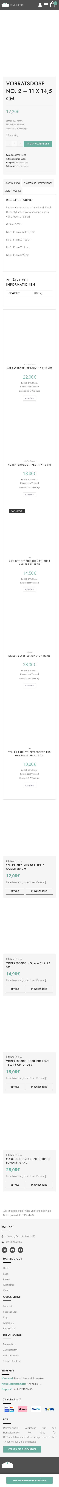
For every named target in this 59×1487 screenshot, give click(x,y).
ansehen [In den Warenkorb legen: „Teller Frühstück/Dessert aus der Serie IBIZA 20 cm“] (29, 785)
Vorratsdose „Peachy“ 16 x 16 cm (29, 368)
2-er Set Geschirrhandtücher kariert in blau (29, 563)
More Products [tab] (13, 191)
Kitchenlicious (22, 162)
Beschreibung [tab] (12, 183)
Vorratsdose (22, 166)
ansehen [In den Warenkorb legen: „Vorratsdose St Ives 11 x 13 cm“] (29, 494)
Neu (29, 557)
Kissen (29, 652)
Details (15, 891)
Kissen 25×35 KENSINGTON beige (29, 656)
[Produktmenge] (14, 144)
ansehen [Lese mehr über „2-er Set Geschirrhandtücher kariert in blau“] (29, 589)
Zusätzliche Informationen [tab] (37, 183)
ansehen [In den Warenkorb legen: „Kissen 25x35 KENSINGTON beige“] (29, 685)
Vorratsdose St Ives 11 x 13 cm (29, 465)
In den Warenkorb (38, 143)
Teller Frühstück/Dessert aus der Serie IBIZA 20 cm (29, 754)
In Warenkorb (39, 891)
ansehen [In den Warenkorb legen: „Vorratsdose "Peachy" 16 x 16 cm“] (29, 398)
